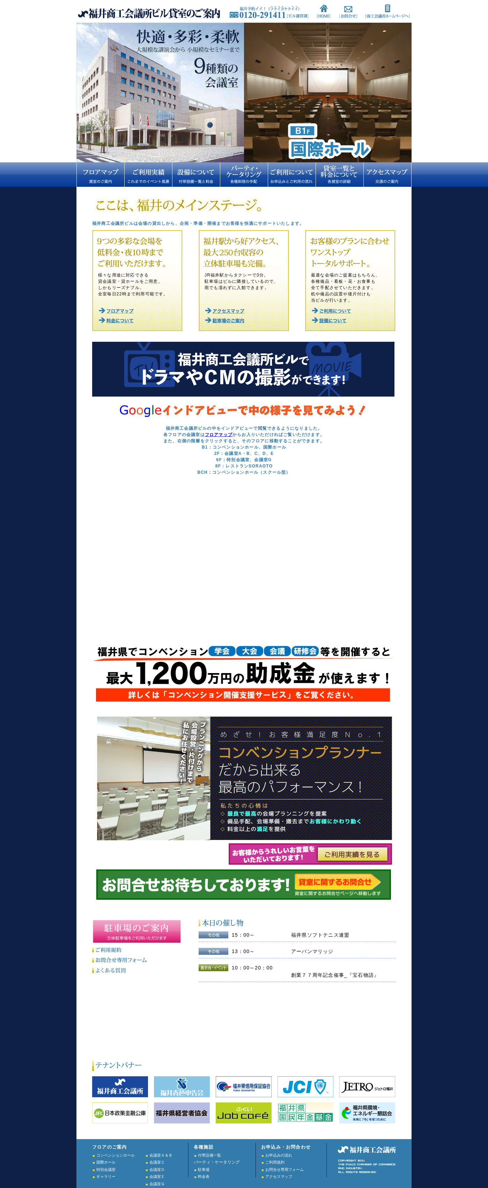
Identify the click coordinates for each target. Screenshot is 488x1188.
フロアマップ (218, 434)
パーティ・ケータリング (217, 1162)
